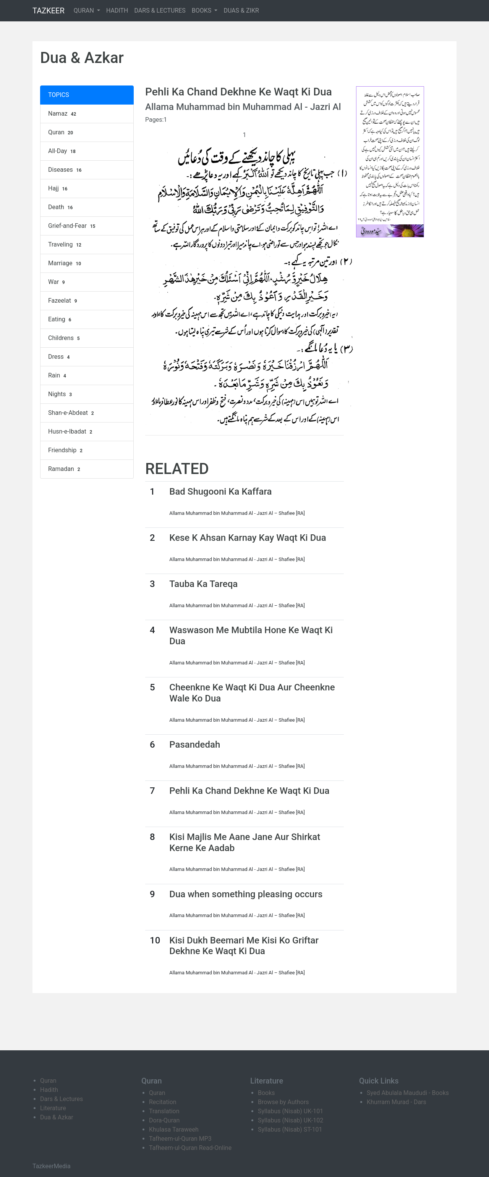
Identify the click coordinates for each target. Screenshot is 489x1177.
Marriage (65, 263)
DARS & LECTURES (160, 10)
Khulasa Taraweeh (174, 1129)
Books (266, 1092)
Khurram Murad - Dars (396, 1102)
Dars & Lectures (61, 1099)
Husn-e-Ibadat (71, 431)
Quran (61, 132)
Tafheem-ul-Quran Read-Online (190, 1147)
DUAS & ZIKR (241, 10)
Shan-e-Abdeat (72, 413)
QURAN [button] (85, 10)
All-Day (63, 151)
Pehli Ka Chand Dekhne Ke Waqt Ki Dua (249, 790)
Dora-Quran (164, 1120)
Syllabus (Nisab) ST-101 (290, 1129)
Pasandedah (194, 744)
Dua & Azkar (56, 1117)
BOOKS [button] (202, 10)
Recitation (162, 1102)
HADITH (117, 10)
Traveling (65, 244)
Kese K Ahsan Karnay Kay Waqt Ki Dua (247, 537)
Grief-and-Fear (72, 226)
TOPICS (58, 94)
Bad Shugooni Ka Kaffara (220, 491)
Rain (58, 375)
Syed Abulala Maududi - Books (408, 1092)
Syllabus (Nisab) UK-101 (290, 1111)
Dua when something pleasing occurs (245, 894)
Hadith (49, 1089)
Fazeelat (63, 301)
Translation (164, 1111)
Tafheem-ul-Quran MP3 (180, 1138)
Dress (59, 357)
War (57, 282)
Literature (53, 1108)
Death (61, 207)
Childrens (64, 338)
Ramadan (65, 469)
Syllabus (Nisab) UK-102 (290, 1120)
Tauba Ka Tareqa (203, 584)
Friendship (66, 450)
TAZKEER (48, 10)
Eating (60, 319)
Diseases (65, 170)
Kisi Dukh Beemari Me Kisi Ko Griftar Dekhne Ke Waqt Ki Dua (244, 946)
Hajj (58, 188)
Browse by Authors (283, 1102)
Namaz (63, 114)
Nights (61, 394)
